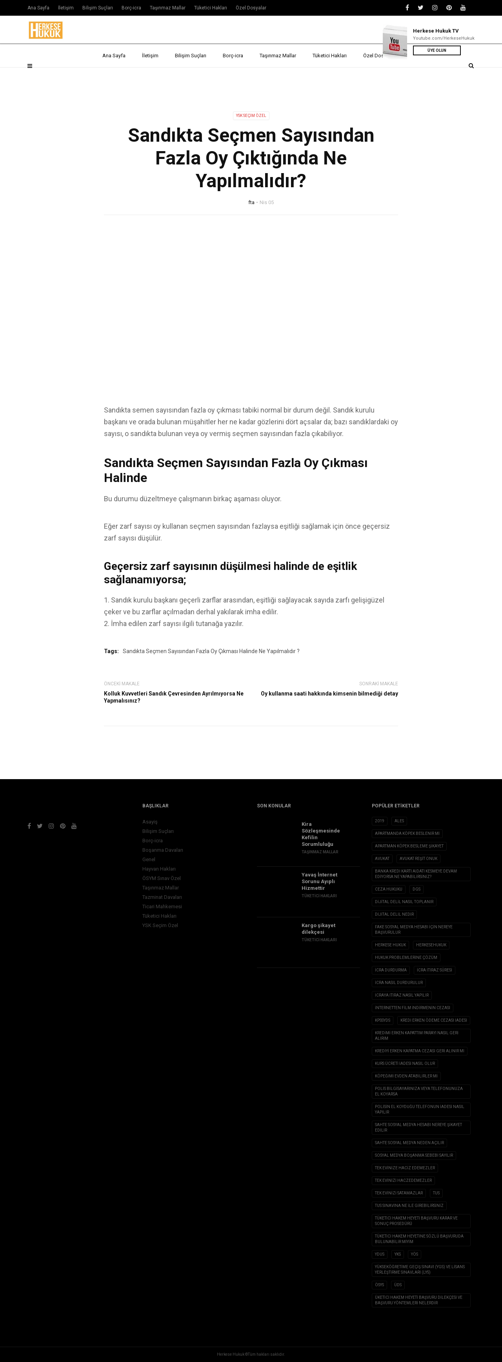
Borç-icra (233, 76)
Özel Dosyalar (381, 76)
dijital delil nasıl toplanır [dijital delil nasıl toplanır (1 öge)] (404, 902)
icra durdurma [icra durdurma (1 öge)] (391, 970)
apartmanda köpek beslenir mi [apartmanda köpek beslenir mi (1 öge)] (407, 833)
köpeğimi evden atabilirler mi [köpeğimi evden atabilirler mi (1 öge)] (406, 1076)
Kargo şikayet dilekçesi (318, 928)
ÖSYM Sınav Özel (161, 878)
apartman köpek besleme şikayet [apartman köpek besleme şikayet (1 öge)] (409, 846)
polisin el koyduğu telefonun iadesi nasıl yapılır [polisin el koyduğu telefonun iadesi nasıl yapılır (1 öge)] (419, 1109)
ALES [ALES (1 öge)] (399, 821)
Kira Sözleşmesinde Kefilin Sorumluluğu (321, 834)
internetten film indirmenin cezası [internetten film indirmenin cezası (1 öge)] (412, 1008)
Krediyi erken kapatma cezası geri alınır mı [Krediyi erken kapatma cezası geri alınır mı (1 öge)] (419, 1051)
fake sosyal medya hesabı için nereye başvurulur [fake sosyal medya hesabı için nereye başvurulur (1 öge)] (414, 930)
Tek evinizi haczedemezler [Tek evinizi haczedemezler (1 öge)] (403, 1180)
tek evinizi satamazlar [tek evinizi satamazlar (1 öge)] (399, 1193)
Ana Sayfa (114, 76)
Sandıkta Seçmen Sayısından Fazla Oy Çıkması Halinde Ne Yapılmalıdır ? (211, 651)
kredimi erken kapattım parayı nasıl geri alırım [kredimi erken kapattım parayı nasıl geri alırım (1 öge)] (416, 1036)
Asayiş (150, 822)
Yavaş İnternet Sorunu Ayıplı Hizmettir (319, 881)
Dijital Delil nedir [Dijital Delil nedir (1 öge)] (394, 914)
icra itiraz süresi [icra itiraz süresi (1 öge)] (434, 970)
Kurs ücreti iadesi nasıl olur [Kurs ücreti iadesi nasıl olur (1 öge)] (405, 1063)
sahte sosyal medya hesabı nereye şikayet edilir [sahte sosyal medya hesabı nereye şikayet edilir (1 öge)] (418, 1127)
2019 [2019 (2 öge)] (379, 821)
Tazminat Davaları (162, 897)
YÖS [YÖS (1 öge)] (414, 1254)
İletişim (150, 76)
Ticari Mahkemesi (162, 906)
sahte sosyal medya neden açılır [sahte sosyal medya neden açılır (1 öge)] (409, 1143)
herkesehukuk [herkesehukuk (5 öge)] (431, 945)
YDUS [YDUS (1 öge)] (379, 1254)
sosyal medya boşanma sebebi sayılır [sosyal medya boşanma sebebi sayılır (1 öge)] (414, 1155)
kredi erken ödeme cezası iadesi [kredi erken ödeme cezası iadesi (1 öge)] (433, 1020)
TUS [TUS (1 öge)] (436, 1193)
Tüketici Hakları (330, 76)
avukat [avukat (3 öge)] (382, 858)
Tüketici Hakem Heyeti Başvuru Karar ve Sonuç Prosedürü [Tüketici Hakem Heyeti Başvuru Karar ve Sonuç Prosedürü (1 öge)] (416, 1221)
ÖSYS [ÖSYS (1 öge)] (379, 1285)
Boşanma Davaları (162, 850)
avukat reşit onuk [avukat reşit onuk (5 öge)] (418, 858)
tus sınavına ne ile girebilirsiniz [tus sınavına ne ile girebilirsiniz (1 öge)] (409, 1205)
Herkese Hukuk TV (436, 31)
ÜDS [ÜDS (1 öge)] (398, 1285)
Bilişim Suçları (190, 76)
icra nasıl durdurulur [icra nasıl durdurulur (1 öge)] (399, 982)
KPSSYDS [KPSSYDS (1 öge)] (382, 1020)
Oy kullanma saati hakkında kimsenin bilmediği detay (329, 693)
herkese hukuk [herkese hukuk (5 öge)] (390, 945)
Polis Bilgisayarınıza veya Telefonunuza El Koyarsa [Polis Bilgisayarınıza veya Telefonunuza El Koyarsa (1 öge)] (419, 1091)
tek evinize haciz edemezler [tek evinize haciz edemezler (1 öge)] (405, 1168)
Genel (148, 859)
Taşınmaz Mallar (278, 76)
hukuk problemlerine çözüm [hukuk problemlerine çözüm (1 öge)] (406, 957)
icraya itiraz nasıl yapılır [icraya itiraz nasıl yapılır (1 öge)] (402, 995)
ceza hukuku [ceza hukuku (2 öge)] (388, 889)
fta (251, 202)
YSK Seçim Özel (251, 115)
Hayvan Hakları (159, 869)
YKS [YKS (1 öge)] (398, 1254)
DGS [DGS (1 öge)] (416, 889)
